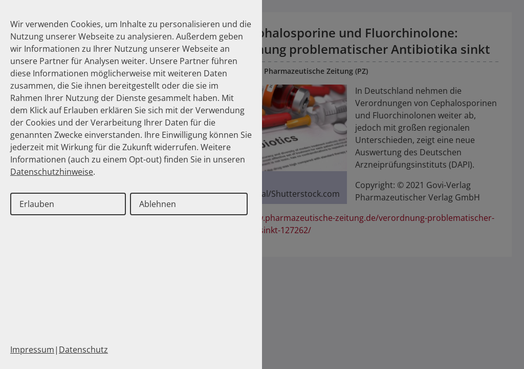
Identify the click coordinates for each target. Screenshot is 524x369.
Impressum (32, 349)
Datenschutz (83, 349)
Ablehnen (157, 204)
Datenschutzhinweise (51, 171)
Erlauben (36, 204)
